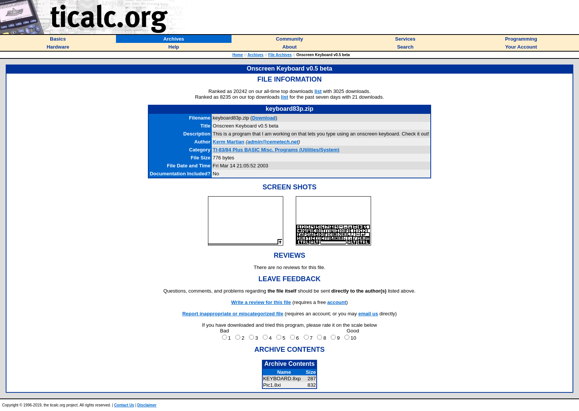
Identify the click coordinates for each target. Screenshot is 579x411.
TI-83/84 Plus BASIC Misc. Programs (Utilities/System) (276, 150)
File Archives (280, 55)
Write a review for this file (261, 302)
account (336, 302)
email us (368, 314)
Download (264, 118)
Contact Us (124, 405)
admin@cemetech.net (272, 142)
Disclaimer (147, 405)
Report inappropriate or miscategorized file (232, 314)
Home (237, 55)
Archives (255, 55)
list (318, 91)
